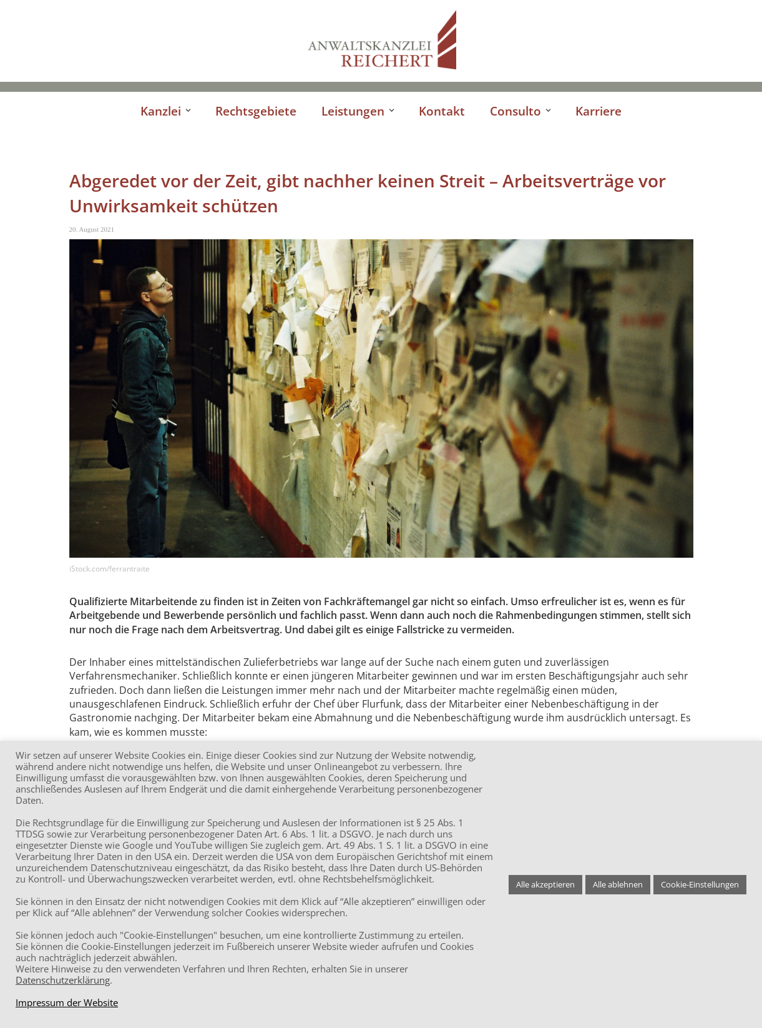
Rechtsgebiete (255, 110)
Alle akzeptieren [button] (545, 884)
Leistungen (352, 110)
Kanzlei (160, 110)
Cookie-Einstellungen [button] (700, 884)
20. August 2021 (91, 229)
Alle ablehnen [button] (618, 884)
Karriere (598, 110)
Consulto (515, 110)
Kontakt (442, 110)
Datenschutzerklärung (63, 980)
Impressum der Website (67, 1002)
